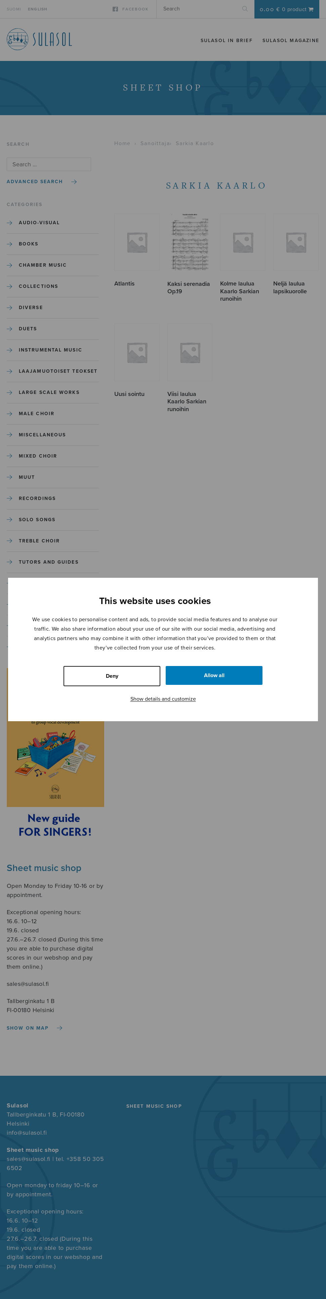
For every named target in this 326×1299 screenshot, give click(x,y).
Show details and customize (163, 699)
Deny (112, 676)
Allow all (214, 675)
